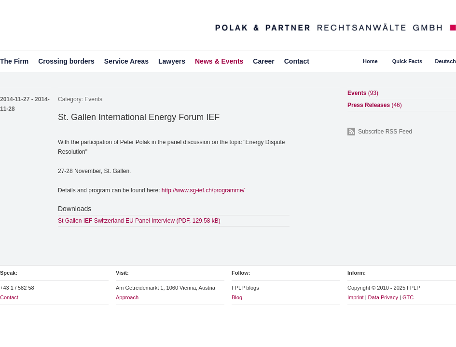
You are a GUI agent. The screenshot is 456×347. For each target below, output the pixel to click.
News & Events (219, 61)
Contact (296, 61)
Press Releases (374, 105)
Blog (237, 297)
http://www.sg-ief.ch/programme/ (203, 190)
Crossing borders (66, 61)
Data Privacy (383, 297)
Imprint (355, 297)
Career (263, 61)
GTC (408, 297)
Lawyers (171, 61)
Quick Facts (407, 61)
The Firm (14, 61)
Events (93, 99)
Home (370, 61)
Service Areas (126, 61)
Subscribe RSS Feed (385, 131)
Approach (127, 297)
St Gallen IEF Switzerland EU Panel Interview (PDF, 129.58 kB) (139, 220)
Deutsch (445, 61)
